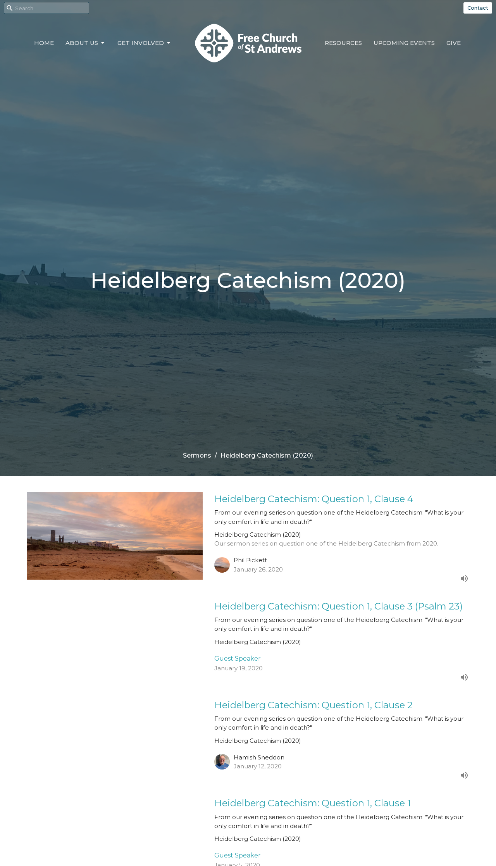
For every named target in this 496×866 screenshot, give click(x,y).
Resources (343, 42)
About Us (85, 43)
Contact (477, 8)
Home (44, 42)
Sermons (197, 455)
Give (453, 42)
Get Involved (144, 43)
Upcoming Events (404, 42)
